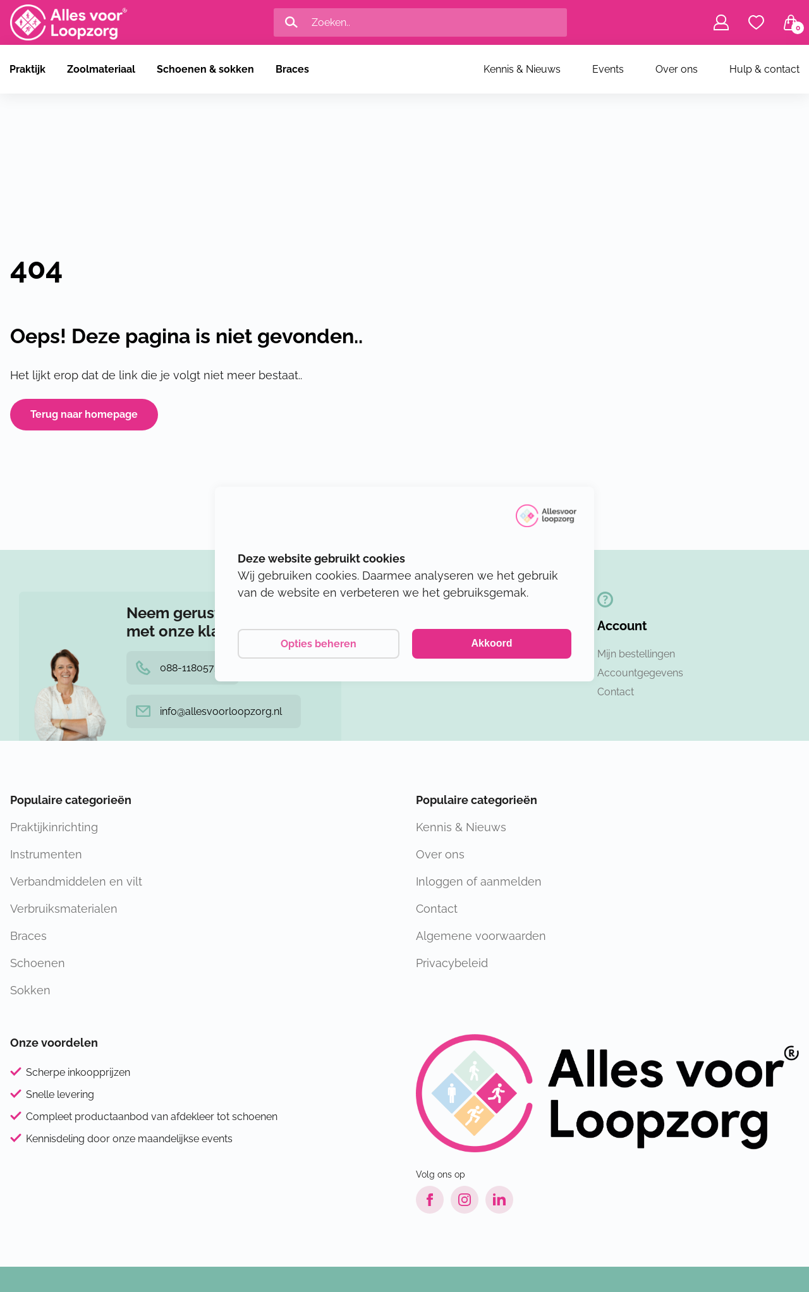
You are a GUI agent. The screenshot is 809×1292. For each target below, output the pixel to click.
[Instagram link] (464, 1200)
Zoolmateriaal (101, 69)
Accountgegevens (640, 673)
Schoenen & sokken (205, 69)
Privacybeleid (452, 963)
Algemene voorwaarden (481, 935)
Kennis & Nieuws (522, 69)
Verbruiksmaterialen (64, 908)
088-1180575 (178, 668)
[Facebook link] (430, 1200)
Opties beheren (318, 644)
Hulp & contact (764, 69)
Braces (292, 69)
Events (608, 69)
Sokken (30, 990)
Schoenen (37, 963)
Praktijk (27, 69)
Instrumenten (46, 854)
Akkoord (492, 643)
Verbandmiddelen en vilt (76, 881)
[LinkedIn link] (499, 1200)
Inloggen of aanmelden (479, 881)
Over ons (676, 69)
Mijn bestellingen (636, 654)
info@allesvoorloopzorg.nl (209, 711)
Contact (615, 692)
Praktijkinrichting (54, 827)
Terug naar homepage (84, 414)
